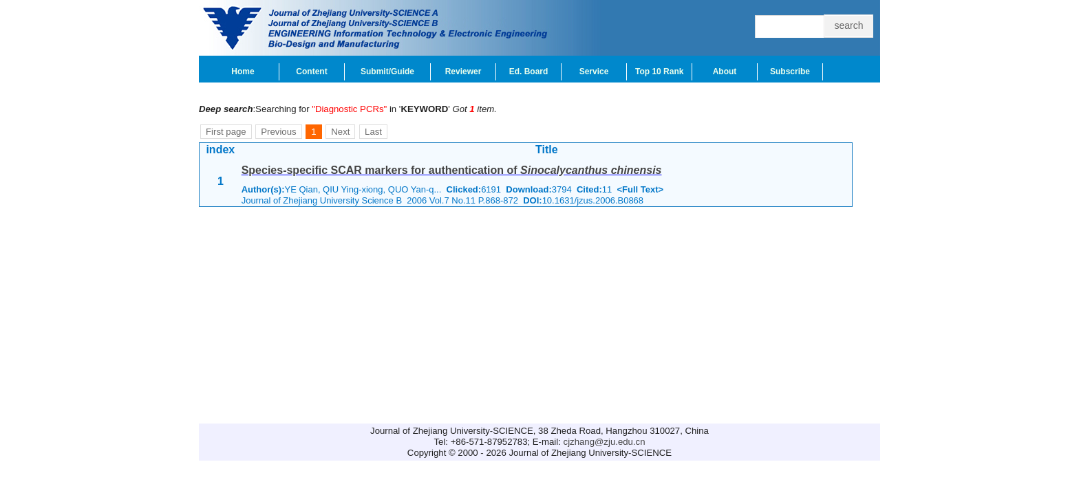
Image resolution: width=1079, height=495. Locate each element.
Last (373, 131)
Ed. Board (528, 71)
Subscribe (790, 71)
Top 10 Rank (659, 71)
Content (311, 71)
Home (242, 71)
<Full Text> (640, 189)
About (725, 71)
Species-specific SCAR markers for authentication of (452, 170)
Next (340, 131)
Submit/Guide (387, 71)
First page (226, 131)
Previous (278, 131)
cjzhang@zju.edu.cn (604, 442)
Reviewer (463, 71)
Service (594, 71)
